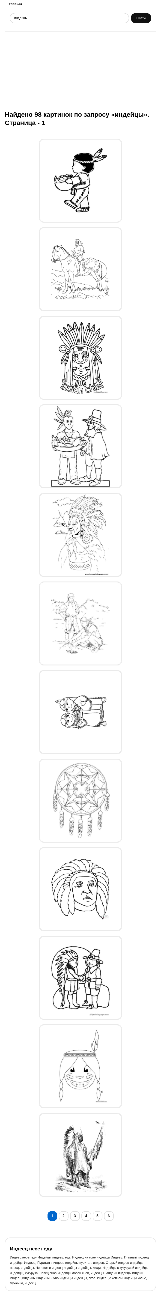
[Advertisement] (80, 71)
